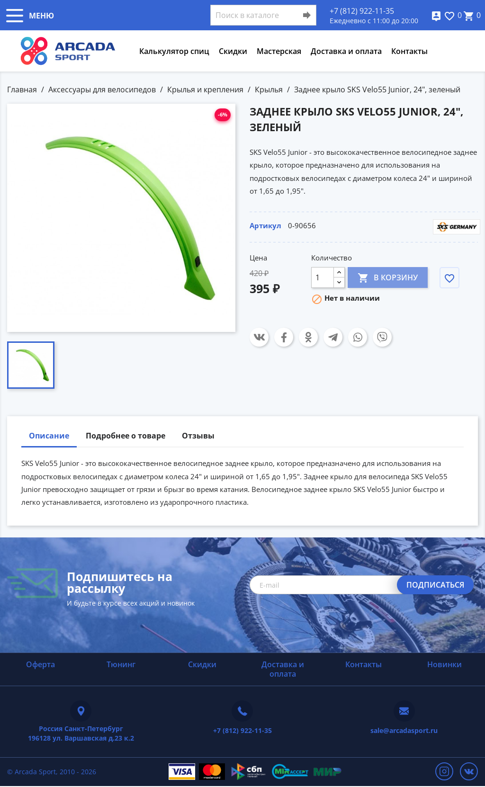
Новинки (444, 664)
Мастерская (279, 51)
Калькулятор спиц (174, 51)
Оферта (40, 664)
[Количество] (322, 277)
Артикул (265, 225)
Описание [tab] (49, 435)
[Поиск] (263, 15)
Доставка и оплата (346, 51)
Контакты (409, 51)
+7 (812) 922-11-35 (362, 11)
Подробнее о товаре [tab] (125, 435)
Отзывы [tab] (198, 435)
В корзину (388, 277)
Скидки (233, 51)
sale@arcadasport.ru (404, 730)
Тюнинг (121, 664)
